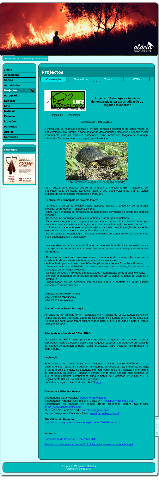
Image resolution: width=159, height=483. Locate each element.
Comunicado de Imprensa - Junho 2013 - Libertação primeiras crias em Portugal (88, 444)
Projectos (27, 58)
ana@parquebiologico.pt (104, 413)
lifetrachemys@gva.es (93, 397)
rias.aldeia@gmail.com (95, 410)
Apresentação (88, 122)
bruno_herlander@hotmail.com (62, 407)
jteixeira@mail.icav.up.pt (118, 400)
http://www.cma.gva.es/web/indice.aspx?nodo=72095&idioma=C (82, 422)
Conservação (40, 58)
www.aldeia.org (12, 58)
